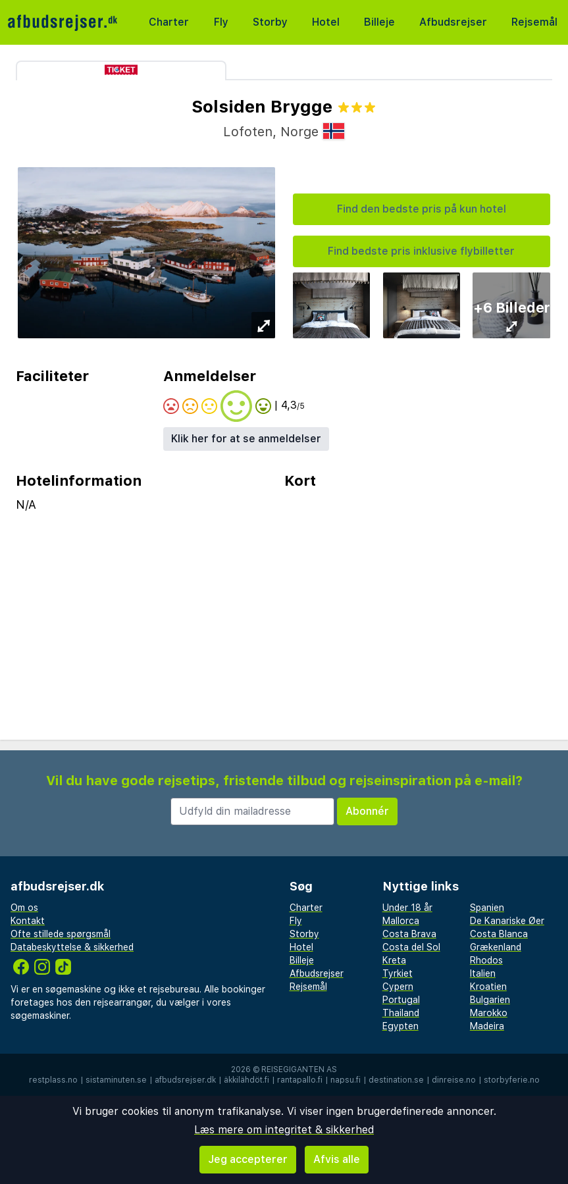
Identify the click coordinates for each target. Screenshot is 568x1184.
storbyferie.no (512, 1080)
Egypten (400, 1026)
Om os (24, 907)
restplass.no (53, 1080)
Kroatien (488, 986)
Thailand (400, 1013)
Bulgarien (490, 999)
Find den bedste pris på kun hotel (421, 209)
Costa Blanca (499, 934)
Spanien (487, 907)
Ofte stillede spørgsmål (61, 934)
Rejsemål (534, 22)
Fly (221, 22)
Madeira (487, 1026)
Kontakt (28, 920)
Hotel (326, 22)
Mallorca (400, 920)
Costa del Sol (411, 947)
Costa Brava (409, 934)
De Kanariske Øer (507, 920)
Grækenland (495, 947)
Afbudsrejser (453, 22)
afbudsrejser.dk (185, 1080)
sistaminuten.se (116, 1080)
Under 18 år (407, 907)
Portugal (401, 999)
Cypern (397, 986)
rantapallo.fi (300, 1080)
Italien (483, 973)
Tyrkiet (397, 973)
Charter (169, 22)
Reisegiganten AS (299, 1069)
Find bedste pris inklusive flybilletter (421, 251)
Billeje (379, 22)
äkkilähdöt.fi (246, 1080)
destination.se (396, 1080)
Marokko (488, 1013)
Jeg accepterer (248, 1159)
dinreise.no (454, 1080)
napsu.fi (345, 1080)
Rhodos (486, 960)
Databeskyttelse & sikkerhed (72, 947)
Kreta (394, 960)
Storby (270, 22)
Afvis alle (336, 1159)
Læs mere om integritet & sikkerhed (284, 1129)
